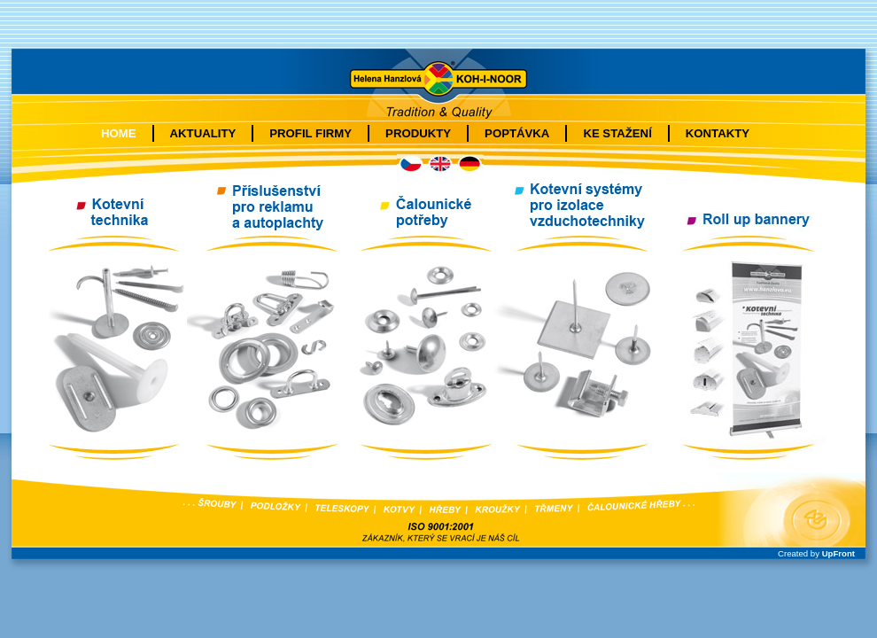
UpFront (838, 553)
